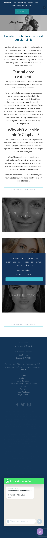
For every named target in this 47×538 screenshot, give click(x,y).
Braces (23, 386)
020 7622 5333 (23, 345)
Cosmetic (23, 389)
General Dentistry (23, 381)
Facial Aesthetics (23, 392)
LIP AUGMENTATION (23, 295)
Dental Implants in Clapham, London (23, 384)
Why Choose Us (23, 395)
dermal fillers (15, 117)
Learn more (22, 11)
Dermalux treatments (16, 102)
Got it (24, 279)
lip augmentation (31, 117)
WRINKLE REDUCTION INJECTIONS (23, 214)
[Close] (44, 7)
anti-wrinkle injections (30, 99)
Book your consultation (23, 191)
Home (23, 375)
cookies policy (23, 270)
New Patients (23, 378)
